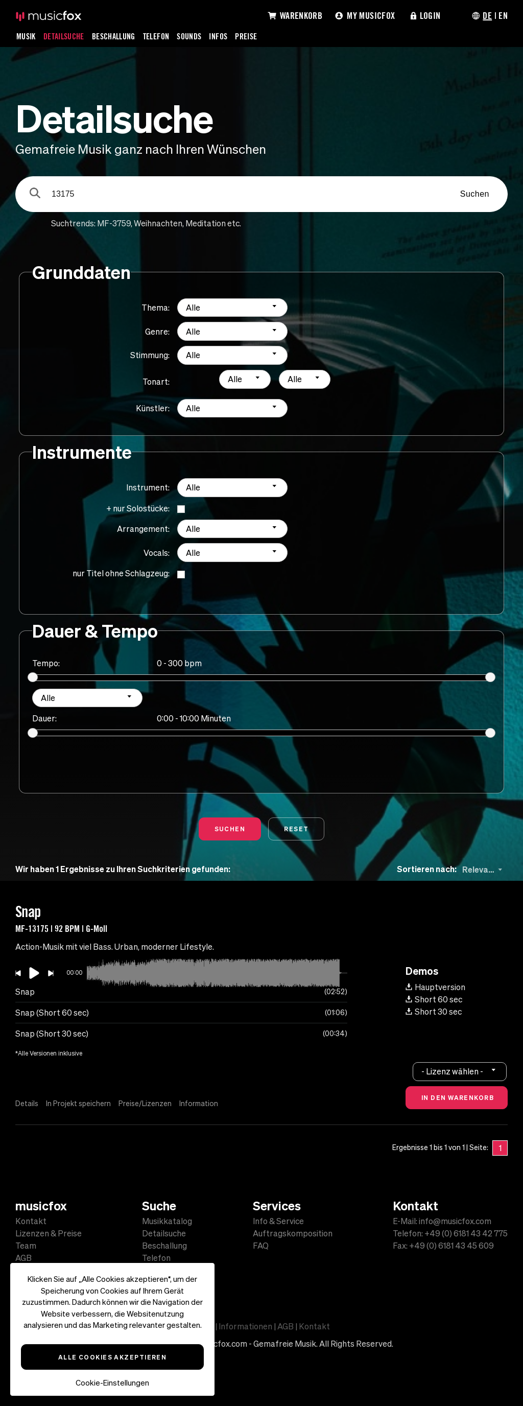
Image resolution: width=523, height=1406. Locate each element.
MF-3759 (114, 223)
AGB (23, 1257)
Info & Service (278, 1221)
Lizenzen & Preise (48, 1233)
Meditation (205, 223)
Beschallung (113, 36)
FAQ (261, 1245)
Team (25, 1245)
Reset (296, 828)
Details (26, 1103)
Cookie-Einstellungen (112, 1382)
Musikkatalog (167, 1221)
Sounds (189, 36)
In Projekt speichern (78, 1103)
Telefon (156, 36)
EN (503, 15)
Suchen (474, 194)
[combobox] (232, 307)
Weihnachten (158, 223)
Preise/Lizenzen (145, 1103)
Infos (218, 36)
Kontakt (30, 1221)
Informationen (245, 1326)
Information (198, 1103)
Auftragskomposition (292, 1233)
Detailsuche (63, 36)
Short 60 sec (434, 999)
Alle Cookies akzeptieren (112, 1357)
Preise (246, 36)
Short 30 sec (434, 1011)
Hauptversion (435, 987)
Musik (26, 36)
